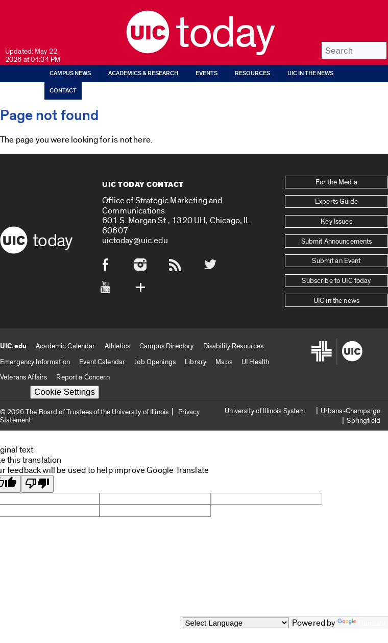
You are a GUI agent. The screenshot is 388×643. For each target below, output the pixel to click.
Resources (252, 73)
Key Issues (336, 220)
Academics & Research (143, 73)
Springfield (363, 417)
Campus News (70, 73)
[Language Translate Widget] (236, 622)
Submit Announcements (336, 239)
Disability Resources (233, 342)
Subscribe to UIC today (336, 277)
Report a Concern (82, 373)
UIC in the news (310, 73)
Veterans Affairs (23, 373)
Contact (63, 90)
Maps (223, 357)
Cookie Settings (64, 388)
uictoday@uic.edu (135, 238)
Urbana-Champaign (350, 406)
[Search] (354, 50)
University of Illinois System (265, 406)
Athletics (117, 342)
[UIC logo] (147, 50)
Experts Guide (336, 201)
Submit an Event (336, 259)
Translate (361, 623)
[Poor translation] (37, 480)
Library (195, 357)
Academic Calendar (65, 342)
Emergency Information (35, 357)
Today (225, 33)
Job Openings (155, 357)
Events (206, 73)
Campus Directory (166, 342)
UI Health (255, 357)
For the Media (336, 181)
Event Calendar (102, 357)
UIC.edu (13, 342)
